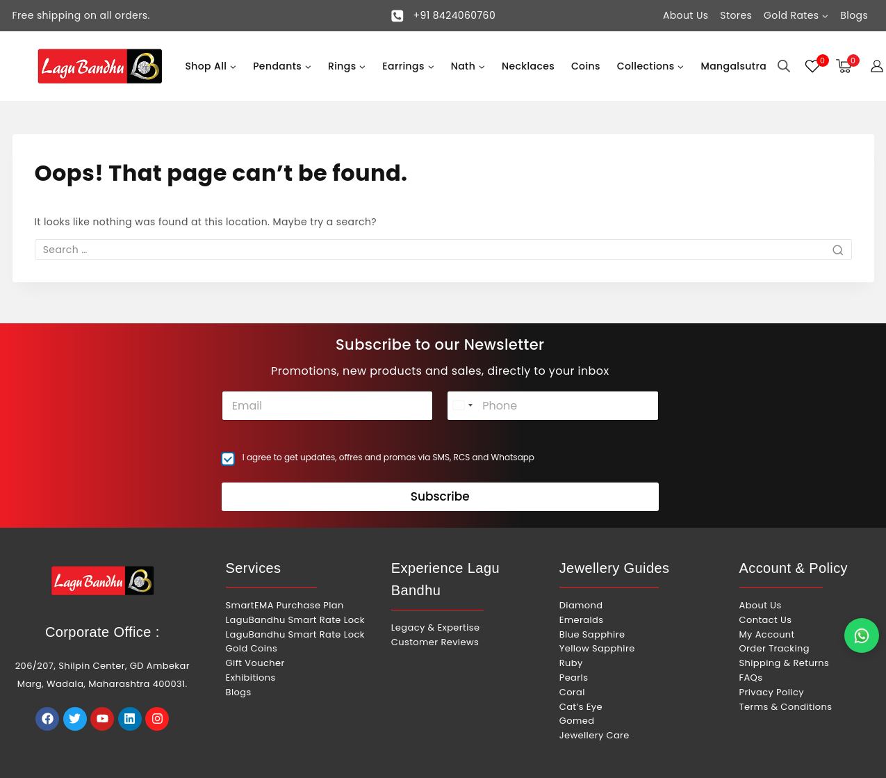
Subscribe (440, 496)
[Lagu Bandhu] (100, 66)
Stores (736, 15)
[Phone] (552, 406)
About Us (686, 15)
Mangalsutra (733, 66)
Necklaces (528, 66)
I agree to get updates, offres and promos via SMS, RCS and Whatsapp (388, 457)
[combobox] (462, 406)
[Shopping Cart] (846, 66)
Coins (585, 66)
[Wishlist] (813, 66)
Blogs (854, 15)
